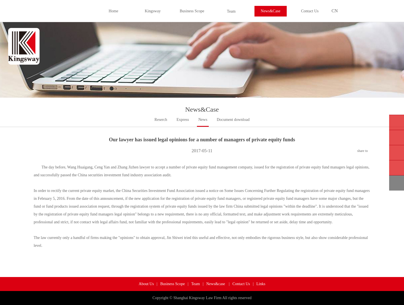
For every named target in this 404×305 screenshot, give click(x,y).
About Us (146, 284)
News (202, 120)
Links (260, 284)
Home (113, 11)
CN (335, 10)
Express (182, 120)
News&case (216, 284)
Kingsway (153, 11)
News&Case (270, 11)
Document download (233, 120)
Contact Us (310, 11)
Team (231, 11)
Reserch (161, 120)
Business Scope (192, 11)
